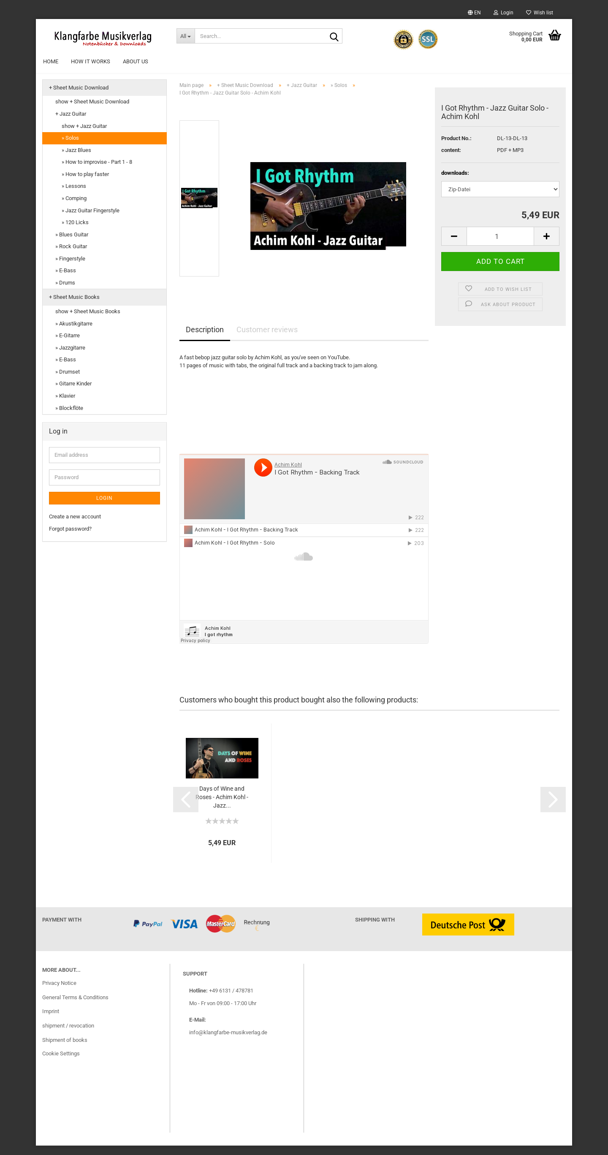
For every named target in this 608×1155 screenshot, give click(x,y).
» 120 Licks (75, 231)
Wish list (539, 13)
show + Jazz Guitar (84, 135)
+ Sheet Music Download (79, 97)
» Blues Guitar (71, 244)
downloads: (455, 182)
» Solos (70, 147)
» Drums (65, 292)
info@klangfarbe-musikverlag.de (228, 1041)
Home (50, 61)
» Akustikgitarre (73, 333)
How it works (90, 61)
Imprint (50, 1021)
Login (503, 13)
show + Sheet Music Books (87, 320)
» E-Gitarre (67, 345)
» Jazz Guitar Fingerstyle (90, 220)
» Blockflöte (69, 417)
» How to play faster (85, 183)
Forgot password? (70, 538)
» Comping (74, 207)
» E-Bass (65, 280)
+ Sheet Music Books (74, 307)
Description (205, 338)
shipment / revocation (68, 1035)
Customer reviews (267, 338)
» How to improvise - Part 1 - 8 (97, 171)
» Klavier (65, 405)
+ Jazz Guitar (70, 123)
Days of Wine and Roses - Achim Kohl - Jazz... (221, 806)
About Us (135, 61)
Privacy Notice (59, 992)
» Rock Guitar (71, 255)
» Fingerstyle (70, 268)
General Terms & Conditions (75, 1006)
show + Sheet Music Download (92, 111)
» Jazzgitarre (70, 357)
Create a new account (75, 526)
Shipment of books (64, 1049)
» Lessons (74, 195)
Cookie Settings (61, 1063)
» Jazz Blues (76, 159)
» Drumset (67, 381)
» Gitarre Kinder (73, 393)
